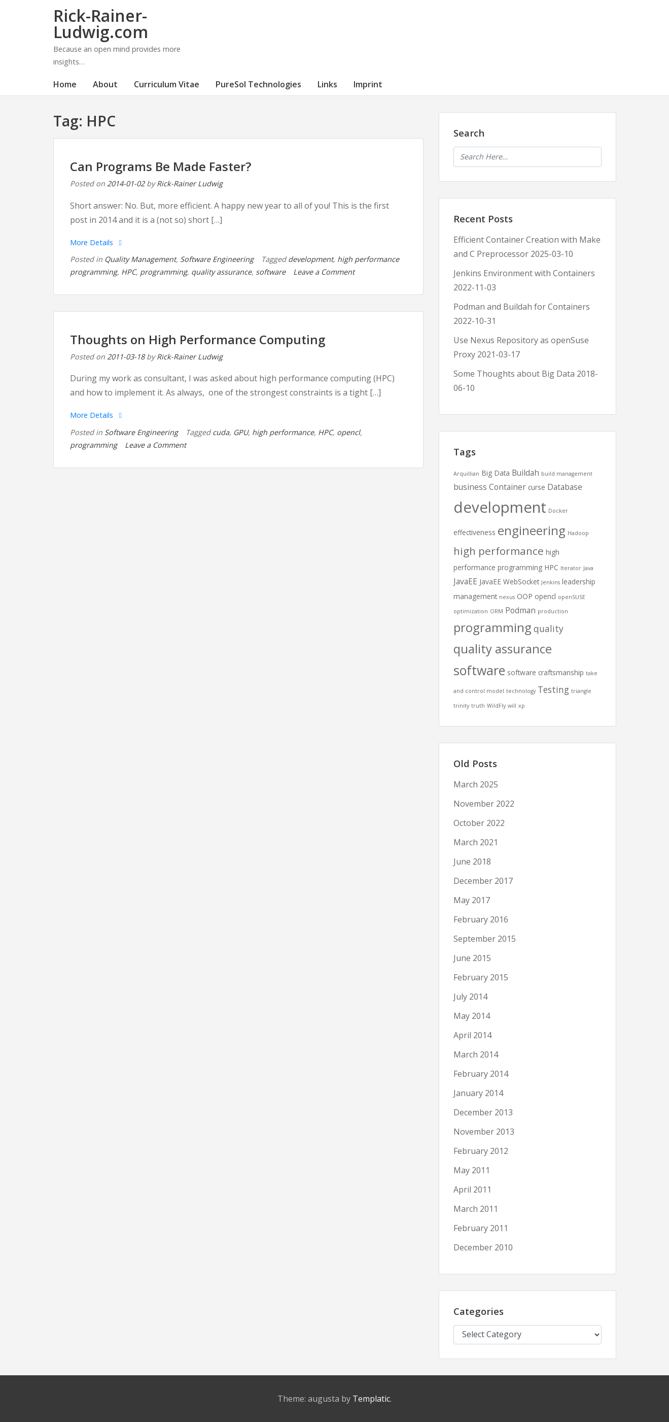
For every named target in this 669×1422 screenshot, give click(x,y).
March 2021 (475, 842)
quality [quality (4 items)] (549, 628)
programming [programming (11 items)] (492, 627)
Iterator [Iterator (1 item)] (570, 568)
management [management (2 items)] (475, 596)
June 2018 (472, 861)
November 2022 (483, 803)
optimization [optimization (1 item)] (470, 611)
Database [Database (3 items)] (564, 486)
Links (327, 84)
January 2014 (478, 1093)
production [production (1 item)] (553, 611)
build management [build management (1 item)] (566, 473)
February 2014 (480, 1073)
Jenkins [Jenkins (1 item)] (550, 582)
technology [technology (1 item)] (521, 691)
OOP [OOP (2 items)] (525, 596)
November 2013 (483, 1131)
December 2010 (483, 1247)
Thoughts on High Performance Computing (197, 339)
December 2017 (483, 880)
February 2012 (480, 1150)
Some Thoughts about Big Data (514, 373)
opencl (348, 432)
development (310, 259)
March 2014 (475, 1054)
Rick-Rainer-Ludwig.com (100, 24)
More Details (96, 242)
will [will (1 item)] (512, 705)
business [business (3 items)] (470, 486)
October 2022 (479, 823)
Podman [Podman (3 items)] (520, 610)
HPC (128, 272)
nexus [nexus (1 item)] (507, 597)
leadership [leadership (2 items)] (578, 581)
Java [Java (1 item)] (588, 568)
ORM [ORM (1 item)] (496, 611)
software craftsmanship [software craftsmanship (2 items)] (545, 672)
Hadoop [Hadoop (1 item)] (578, 533)
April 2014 (472, 1035)
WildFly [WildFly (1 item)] (496, 705)
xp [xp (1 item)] (521, 705)
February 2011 (480, 1228)
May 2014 (471, 1015)
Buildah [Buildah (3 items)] (525, 472)
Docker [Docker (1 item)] (558, 510)
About (105, 84)
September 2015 (484, 938)
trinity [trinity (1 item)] (461, 705)
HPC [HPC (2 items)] (551, 567)
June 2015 (472, 958)
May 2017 (471, 900)
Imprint (368, 84)
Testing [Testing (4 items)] (553, 689)
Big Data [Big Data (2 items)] (495, 473)
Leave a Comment (324, 272)
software (271, 272)
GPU (240, 432)
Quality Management (140, 259)
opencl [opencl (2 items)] (545, 596)
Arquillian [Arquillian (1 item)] (466, 473)
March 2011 (475, 1208)
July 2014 (470, 996)
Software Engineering (217, 259)
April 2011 (472, 1189)
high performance (283, 432)
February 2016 (480, 919)
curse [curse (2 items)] (536, 487)
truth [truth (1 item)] (478, 705)
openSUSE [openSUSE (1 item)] (571, 597)
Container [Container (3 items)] (507, 486)
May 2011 (471, 1170)
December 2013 (483, 1112)
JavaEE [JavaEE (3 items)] (465, 581)
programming (163, 272)
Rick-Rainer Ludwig (190, 183)
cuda (221, 432)
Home (65, 84)
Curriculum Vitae (166, 84)
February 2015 (480, 977)
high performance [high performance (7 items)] (498, 551)
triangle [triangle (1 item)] (581, 691)
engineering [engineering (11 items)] (532, 530)
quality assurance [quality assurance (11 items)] (502, 649)
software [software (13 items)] (479, 670)
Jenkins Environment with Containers (524, 273)
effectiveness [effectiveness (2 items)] (474, 532)
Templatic (371, 1398)
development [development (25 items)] (499, 507)
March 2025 (475, 784)
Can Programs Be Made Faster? (160, 166)
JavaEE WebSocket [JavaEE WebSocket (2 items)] (509, 581)
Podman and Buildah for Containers (521, 306)
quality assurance (221, 272)
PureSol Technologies (258, 84)
